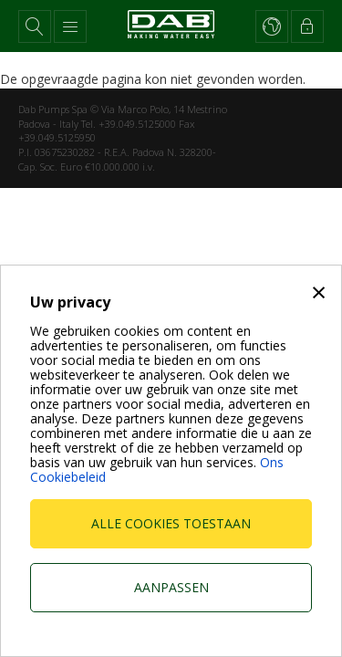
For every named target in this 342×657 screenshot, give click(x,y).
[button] (34, 26)
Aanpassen (171, 587)
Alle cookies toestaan (171, 523)
